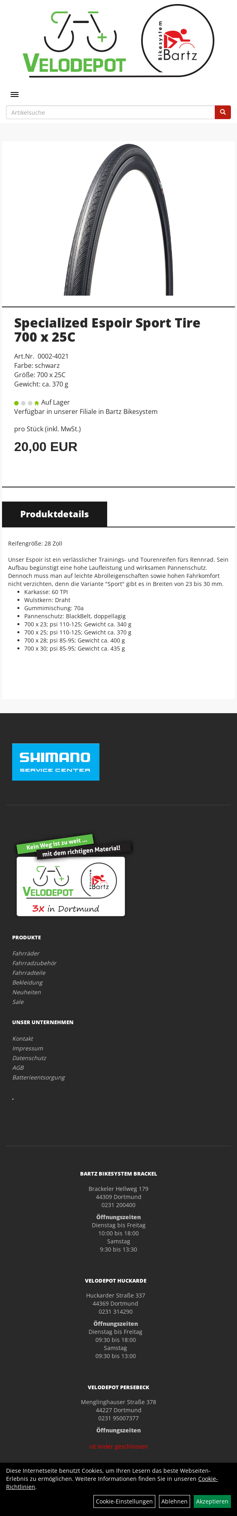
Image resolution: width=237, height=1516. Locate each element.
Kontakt (22, 1038)
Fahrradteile (28, 972)
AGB (17, 1067)
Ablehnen (174, 1501)
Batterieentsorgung (38, 1077)
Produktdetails (54, 514)
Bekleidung (27, 982)
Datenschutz (29, 1058)
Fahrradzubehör (34, 963)
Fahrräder (25, 953)
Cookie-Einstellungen (124, 1501)
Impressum (27, 1048)
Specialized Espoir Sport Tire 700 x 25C (107, 329)
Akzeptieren (212, 1501)
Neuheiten (26, 992)
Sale (17, 1002)
